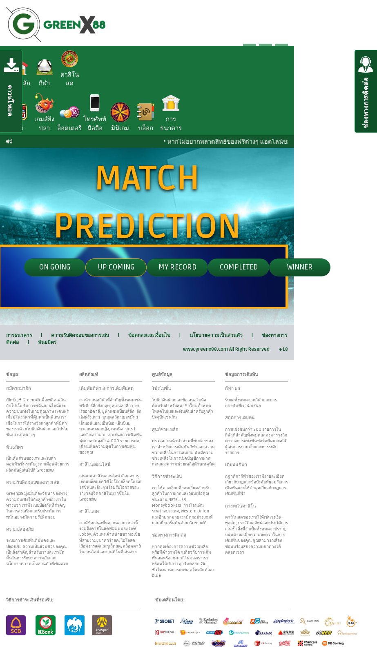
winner (300, 267)
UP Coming (116, 267)
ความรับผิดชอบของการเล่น (80, 335)
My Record (177, 267)
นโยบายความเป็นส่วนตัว (216, 335)
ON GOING (55, 267)
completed (239, 267)
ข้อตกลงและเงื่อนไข (149, 335)
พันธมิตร (47, 342)
